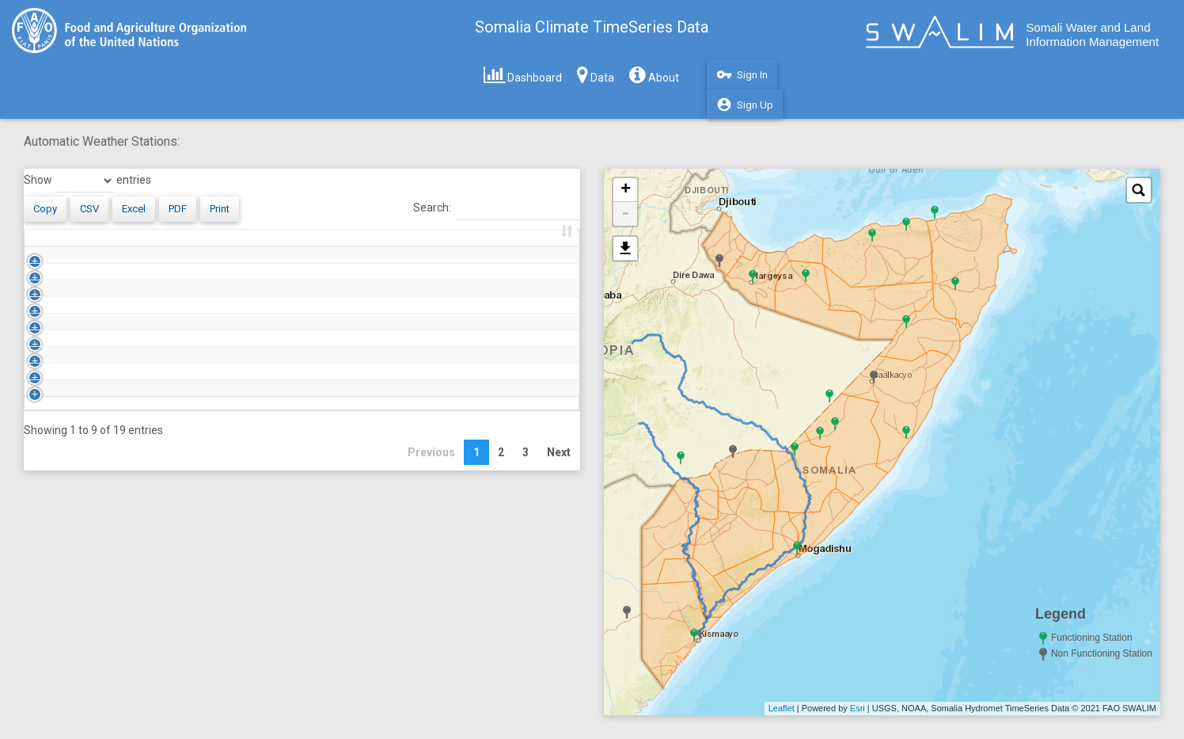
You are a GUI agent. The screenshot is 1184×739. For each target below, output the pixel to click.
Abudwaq (190, 278)
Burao (181, 442)
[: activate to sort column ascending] (29, 246)
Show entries (75, 180)
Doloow (184, 507)
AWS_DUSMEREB (98, 540)
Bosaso (184, 409)
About (654, 74)
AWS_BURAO (88, 442)
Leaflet (781, 708)
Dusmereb (192, 540)
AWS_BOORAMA (97, 376)
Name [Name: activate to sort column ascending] (181, 245)
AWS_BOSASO (92, 409)
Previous (426, 628)
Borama (186, 376)
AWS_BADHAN (91, 311)
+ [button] (619, 190)
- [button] (619, 214)
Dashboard (523, 74)
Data (595, 74)
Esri (857, 708)
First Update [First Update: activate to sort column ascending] (338, 245)
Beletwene (193, 343)
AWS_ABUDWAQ (96, 278)
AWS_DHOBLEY (93, 474)
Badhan (185, 311)
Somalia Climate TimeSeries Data (591, 26)
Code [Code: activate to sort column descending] (68, 245)
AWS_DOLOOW (92, 507)
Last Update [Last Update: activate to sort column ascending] (478, 245)
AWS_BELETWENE (100, 343)
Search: (491, 208)
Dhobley (186, 474)
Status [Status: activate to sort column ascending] (255, 245)
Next (553, 628)
